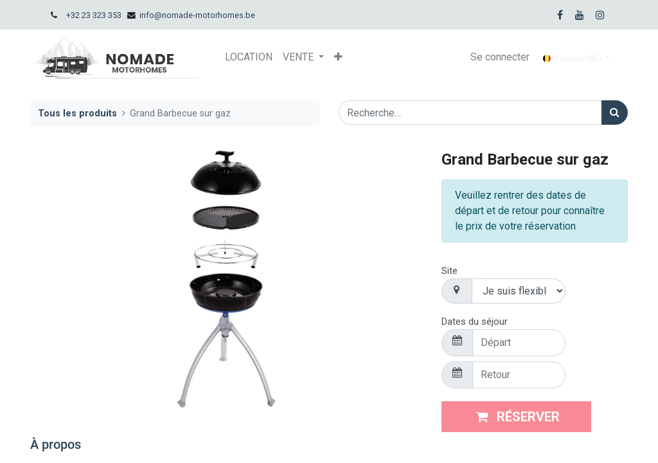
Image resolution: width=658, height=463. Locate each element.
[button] (338, 57)
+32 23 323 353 (93, 15)
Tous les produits (77, 113)
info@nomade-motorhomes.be (197, 15)
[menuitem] (249, 57)
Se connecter (499, 57)
